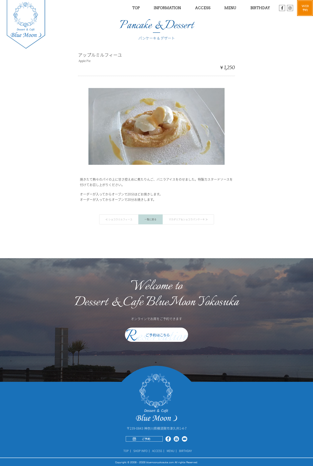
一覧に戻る (150, 219)
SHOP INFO (140, 451)
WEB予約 (305, 8)
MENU (170, 451)
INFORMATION (167, 8)
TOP (136, 8)
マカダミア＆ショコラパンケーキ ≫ (188, 219)
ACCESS (202, 8)
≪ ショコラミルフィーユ (118, 219)
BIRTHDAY (260, 8)
